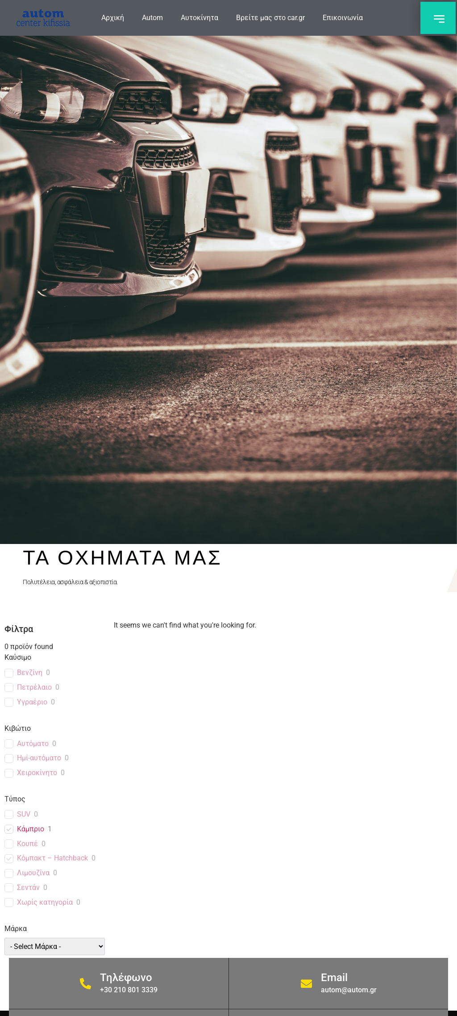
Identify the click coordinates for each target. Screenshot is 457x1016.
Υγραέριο (32, 702)
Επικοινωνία (343, 17)
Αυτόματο (33, 743)
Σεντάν (28, 887)
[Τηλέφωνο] (85, 983)
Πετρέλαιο (34, 687)
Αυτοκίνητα (199, 17)
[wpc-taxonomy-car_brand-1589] (54, 946)
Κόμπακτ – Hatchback (52, 858)
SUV (23, 814)
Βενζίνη (29, 672)
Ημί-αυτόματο (39, 758)
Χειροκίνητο (37, 772)
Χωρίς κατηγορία (45, 902)
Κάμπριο (30, 829)
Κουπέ (27, 843)
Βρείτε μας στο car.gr (270, 17)
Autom (152, 17)
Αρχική (112, 17)
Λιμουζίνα (33, 872)
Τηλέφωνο (126, 977)
